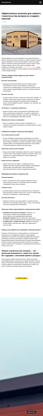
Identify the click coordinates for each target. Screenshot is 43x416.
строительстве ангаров (28, 67)
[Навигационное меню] (40, 2)
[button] (21, 278)
